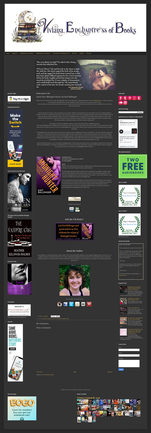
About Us (14, 53)
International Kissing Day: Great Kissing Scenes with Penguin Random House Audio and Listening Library (135, 331)
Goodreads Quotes (138, 278)
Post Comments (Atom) (48, 374)
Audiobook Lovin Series (26, 53)
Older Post (109, 372)
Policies (82, 53)
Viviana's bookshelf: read (88, 398)
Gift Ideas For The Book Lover (61, 53)
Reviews (74, 53)
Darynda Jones (122, 275)
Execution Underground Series (48, 318)
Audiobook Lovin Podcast (43, 53)
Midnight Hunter (97, 100)
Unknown (41, 316)
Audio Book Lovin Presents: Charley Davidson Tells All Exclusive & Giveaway (134, 288)
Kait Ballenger (59, 318)
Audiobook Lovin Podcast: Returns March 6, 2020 (134, 299)
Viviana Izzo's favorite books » (137, 424)
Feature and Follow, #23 (133, 307)
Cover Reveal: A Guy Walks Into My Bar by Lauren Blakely (135, 318)
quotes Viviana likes (124, 244)
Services (89, 53)
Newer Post (39, 372)
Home (7, 53)
